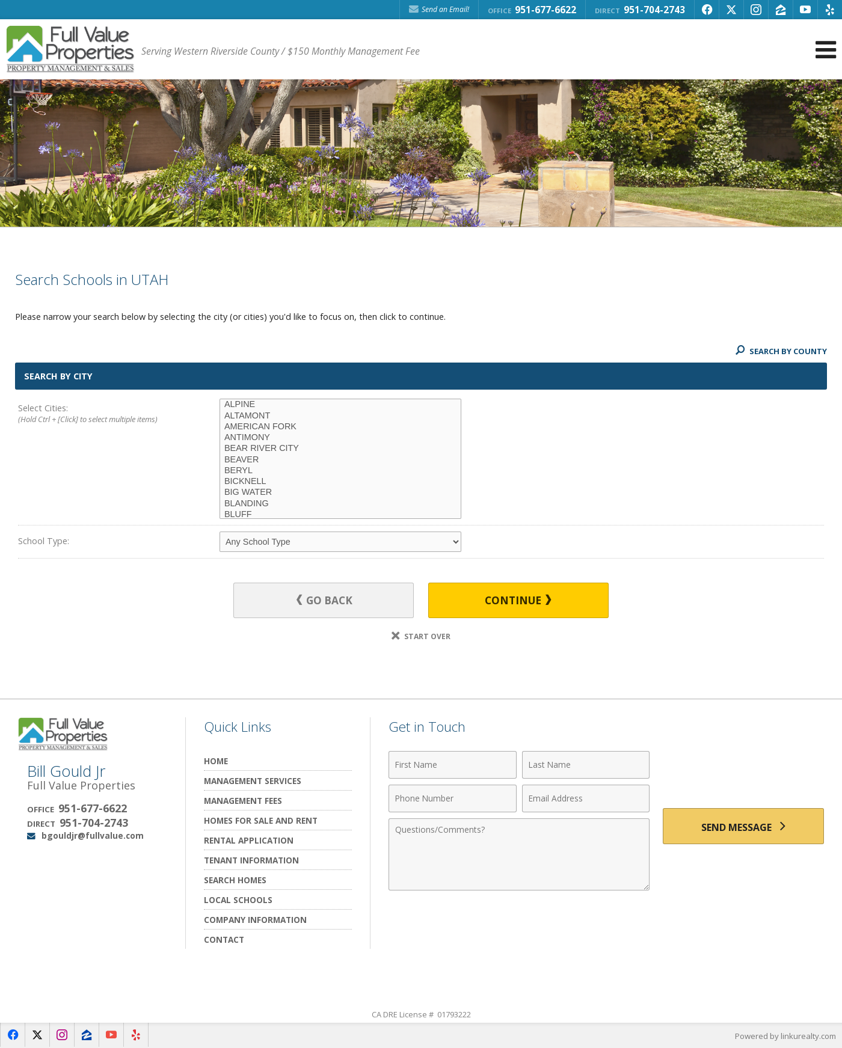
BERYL (340, 470)
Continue (518, 600)
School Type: (43, 541)
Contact (224, 939)
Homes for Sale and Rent (261, 820)
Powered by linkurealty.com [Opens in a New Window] (785, 1036)
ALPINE (340, 404)
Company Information (255, 919)
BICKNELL (340, 481)
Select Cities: (98, 414)
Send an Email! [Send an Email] (439, 9)
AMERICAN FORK (340, 426)
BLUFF (340, 514)
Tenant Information (251, 860)
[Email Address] (586, 798)
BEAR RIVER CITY (340, 448)
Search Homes (235, 880)
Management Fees (243, 800)
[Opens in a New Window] (707, 9)
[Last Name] (586, 765)
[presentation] (743, 771)
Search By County (781, 351)
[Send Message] (743, 826)
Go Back (324, 600)
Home (216, 761)
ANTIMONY (340, 437)
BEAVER (340, 460)
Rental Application (248, 840)
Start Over (421, 636)
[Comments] (519, 854)
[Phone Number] (453, 798)
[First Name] (453, 765)
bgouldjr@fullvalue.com (92, 835)
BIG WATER (340, 492)
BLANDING (340, 503)
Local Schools (238, 900)
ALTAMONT (340, 416)
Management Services (252, 780)
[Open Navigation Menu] (826, 49)
